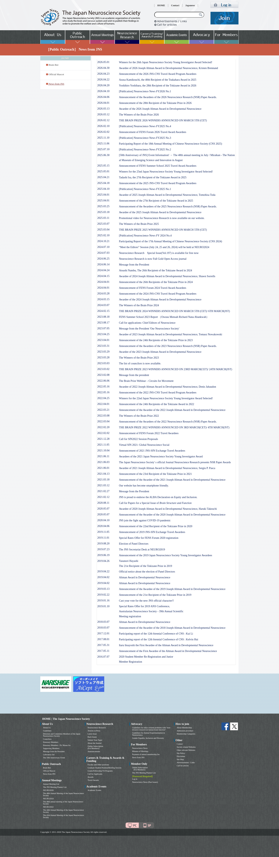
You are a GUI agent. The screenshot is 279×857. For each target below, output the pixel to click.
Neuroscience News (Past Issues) (145, 782)
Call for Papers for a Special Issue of (155, 503)
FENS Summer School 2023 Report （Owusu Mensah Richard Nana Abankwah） (164, 317)
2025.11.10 (103, 137)
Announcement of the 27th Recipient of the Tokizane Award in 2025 (156, 200)
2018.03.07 (103, 621)
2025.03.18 (103, 212)
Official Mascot (56, 74)
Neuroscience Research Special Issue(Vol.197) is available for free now (159, 253)
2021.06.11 (103, 456)
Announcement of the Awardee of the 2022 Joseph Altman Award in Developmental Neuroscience (172, 410)
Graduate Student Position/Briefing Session (104, 768)
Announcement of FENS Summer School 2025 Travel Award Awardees (157, 165)
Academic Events (94, 790)
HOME (161, 5)
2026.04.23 (103, 73)
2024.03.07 (103, 305)
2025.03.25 (103, 206)
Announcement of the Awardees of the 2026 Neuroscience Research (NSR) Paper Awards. (168, 97)
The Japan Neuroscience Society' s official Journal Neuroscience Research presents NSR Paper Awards (175, 462)
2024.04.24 (103, 270)
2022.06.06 (103, 380)
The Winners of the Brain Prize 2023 (139, 357)
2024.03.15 (103, 299)
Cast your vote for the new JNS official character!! (146, 600)
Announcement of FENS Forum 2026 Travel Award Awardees (152, 132)
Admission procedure (185, 731)
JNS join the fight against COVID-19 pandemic (145, 520)
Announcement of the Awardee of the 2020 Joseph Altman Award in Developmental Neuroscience (172, 514)
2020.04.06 (103, 526)
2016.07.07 (103, 656)
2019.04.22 (103, 571)
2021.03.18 (103, 479)
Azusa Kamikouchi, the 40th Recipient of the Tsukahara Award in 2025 (157, 79)
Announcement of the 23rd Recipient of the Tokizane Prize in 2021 (155, 473)
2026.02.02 (103, 131)
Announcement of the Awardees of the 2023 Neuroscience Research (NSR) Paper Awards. (168, 346)
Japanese (190, 5)
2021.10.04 (103, 450)
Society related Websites (186, 747)
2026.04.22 (103, 79)
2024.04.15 (103, 276)
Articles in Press (94, 731)
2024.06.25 (103, 258)
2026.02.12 (103, 120)
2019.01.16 (103, 600)
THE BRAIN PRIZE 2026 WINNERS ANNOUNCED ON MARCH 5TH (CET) (163, 120)
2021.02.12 (103, 497)
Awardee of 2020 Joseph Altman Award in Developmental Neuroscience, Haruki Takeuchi (168, 508)
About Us (47, 728)
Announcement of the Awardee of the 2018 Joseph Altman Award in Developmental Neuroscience (172, 627)
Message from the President (134, 264)
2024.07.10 (103, 247)
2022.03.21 (103, 409)
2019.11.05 (103, 531)
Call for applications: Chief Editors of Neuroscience (147, 322)
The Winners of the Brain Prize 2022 (139, 415)
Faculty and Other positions (98, 765)
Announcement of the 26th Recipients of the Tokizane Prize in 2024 (156, 282)
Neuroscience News (140, 748)
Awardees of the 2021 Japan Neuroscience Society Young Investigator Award (161, 456)
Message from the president (134, 375)
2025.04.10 (103, 188)
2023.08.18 (103, 316)
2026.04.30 (103, 67)
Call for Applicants (95, 774)
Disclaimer (181, 756)
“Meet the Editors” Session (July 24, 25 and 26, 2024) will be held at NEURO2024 (164, 247)
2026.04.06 (103, 97)
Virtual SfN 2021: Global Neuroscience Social (144, 444)
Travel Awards (93, 780)
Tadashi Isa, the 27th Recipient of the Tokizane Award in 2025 (152, 177)
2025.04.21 (103, 177)
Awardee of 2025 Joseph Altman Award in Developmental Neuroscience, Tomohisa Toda (167, 194)
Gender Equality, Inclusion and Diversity (148, 738)
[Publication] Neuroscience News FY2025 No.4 (145, 126)
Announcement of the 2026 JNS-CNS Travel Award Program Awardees (157, 73)
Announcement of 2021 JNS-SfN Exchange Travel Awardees (152, 450)
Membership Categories (186, 734)
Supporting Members (51, 748)
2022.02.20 (103, 427)
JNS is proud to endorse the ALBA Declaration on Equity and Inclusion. (158, 497)
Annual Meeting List (51, 784)
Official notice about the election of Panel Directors (147, 571)
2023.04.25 (103, 334)
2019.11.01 (103, 537)
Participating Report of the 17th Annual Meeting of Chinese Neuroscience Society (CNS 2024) (170, 241)
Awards (90, 777)
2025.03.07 (103, 223)
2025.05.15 (103, 165)
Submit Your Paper (95, 740)
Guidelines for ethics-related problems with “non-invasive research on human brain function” (151, 729)
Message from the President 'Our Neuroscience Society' (149, 328)
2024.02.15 (103, 311)
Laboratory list (48, 755)
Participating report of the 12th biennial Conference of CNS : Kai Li (156, 633)
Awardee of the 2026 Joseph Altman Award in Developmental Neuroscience (160, 108)
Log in (134, 779)
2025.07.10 (103, 149)
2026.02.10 (103, 126)
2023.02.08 (103, 374)
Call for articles (183, 766)
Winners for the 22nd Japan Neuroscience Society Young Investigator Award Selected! (166, 398)
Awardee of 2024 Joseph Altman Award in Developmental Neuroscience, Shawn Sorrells (167, 276)
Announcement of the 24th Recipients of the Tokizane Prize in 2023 (156, 340)
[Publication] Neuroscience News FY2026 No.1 (145, 91)
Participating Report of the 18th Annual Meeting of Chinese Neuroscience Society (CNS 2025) (170, 143)
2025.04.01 (103, 194)
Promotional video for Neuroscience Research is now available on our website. (162, 218)
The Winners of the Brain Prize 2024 (139, 305)
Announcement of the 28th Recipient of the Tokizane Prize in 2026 (155, 103)
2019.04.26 (103, 561)
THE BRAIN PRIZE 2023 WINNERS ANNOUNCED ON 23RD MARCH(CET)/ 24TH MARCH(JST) (175, 369)
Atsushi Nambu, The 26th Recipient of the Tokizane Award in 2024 (155, 270)
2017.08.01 (103, 639)
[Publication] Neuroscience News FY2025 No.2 (145, 149)
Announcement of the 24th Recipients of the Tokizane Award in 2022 (156, 404)
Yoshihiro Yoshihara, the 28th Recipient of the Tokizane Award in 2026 (157, 85)
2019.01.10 (103, 606)
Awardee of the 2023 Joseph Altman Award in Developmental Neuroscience (160, 351)
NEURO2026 (48, 790)
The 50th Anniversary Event (54, 758)
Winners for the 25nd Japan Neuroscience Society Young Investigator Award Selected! (166, 171)
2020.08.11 (103, 502)
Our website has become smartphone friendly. (144, 485)
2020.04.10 (103, 520)
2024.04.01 (103, 281)
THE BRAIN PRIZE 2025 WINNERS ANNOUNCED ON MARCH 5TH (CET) (163, 229)
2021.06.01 (103, 467)
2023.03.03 (103, 363)
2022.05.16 (103, 386)
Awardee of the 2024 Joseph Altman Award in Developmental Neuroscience (160, 299)
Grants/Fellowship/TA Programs (100, 771)
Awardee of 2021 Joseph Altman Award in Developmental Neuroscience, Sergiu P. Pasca (167, 468)
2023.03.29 (103, 351)
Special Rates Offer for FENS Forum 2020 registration (148, 537)
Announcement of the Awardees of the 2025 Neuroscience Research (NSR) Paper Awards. (168, 206)
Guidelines (47, 731)
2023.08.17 (103, 322)
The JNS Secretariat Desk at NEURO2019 (142, 549)
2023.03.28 (103, 357)
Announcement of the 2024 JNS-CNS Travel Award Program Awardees (157, 293)
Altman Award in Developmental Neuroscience (144, 577)
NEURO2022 (48, 807)
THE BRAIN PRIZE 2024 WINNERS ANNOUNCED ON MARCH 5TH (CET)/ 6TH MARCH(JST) (174, 311)
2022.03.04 (103, 421)
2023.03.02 (103, 369)
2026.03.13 (103, 108)
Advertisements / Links (186, 762)
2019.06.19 (103, 555)
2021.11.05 (103, 444)
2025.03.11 (103, 217)
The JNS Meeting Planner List (55, 787)
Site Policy (181, 753)
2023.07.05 (103, 328)
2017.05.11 (103, 650)
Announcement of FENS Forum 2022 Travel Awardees (148, 433)
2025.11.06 (103, 143)
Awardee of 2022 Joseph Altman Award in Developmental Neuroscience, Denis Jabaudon (167, 386)
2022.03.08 (103, 415)
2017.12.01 (103, 633)
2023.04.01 (103, 340)
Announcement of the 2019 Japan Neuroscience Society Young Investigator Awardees (165, 555)
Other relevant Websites (186, 750)
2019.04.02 (103, 577)
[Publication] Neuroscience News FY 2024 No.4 (145, 235)
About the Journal (95, 743)
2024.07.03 (103, 252)
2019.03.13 (103, 588)
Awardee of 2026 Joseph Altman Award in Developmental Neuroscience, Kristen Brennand (168, 68)
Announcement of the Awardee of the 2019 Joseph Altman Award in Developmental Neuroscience (172, 589)
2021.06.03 (103, 462)
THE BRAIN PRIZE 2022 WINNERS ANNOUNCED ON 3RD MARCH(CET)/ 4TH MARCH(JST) (174, 427)
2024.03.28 (103, 293)
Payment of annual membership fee (146, 754)
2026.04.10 (103, 91)
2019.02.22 (103, 594)
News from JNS (49, 774)
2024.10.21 (103, 241)
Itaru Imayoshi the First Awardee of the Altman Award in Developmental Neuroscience (166, 645)
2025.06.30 (103, 155)
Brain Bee (54, 65)
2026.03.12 (103, 114)
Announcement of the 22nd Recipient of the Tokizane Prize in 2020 (155, 526)
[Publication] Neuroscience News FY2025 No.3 (145, 137)
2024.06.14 (103, 264)
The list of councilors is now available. (140, 363)
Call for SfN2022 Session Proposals (138, 439)
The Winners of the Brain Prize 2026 (139, 114)
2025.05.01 (103, 171)
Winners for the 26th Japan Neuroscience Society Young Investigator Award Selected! (165, 62)
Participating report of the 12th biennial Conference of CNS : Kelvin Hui (158, 639)
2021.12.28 (103, 438)
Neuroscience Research (97, 728)
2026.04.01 (103, 102)
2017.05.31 (103, 645)
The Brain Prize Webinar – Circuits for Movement (146, 380)
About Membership (184, 728)
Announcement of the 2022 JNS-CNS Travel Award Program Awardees (157, 392)
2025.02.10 (103, 235)
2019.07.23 (103, 549)
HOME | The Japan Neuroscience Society (66, 718)
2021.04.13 (103, 473)
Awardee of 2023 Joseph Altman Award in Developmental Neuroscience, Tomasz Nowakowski (170, 334)
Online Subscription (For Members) (95, 747)
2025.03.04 (103, 229)
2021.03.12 (103, 485)
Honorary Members (50, 742)
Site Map (180, 759)
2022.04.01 (103, 404)
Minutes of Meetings (140, 751)
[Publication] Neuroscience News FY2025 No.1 (145, 189)
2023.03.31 (103, 345)
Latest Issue (92, 734)
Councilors (47, 739)
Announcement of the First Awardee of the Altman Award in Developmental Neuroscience (168, 651)
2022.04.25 (103, 398)
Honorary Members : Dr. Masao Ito (57, 745)
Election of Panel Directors (133, 543)
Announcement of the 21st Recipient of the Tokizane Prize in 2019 (155, 594)
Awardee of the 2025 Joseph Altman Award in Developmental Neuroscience (160, 212)
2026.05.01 (103, 62)
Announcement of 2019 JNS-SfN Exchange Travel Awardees (152, 532)
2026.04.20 (103, 85)
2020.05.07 (103, 508)
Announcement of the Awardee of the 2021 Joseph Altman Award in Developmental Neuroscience (172, 479)
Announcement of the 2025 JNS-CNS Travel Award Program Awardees (157, 183)
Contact (175, 5)
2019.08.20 (103, 543)
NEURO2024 (48, 799)
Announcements (94, 751)
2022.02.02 (103, 433)
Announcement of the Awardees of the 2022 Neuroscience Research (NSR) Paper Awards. (168, 421)
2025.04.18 (103, 183)
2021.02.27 (103, 491)
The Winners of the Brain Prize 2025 (139, 223)
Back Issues (92, 737)
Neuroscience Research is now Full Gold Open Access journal (152, 258)
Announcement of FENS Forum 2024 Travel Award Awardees (152, 287)
